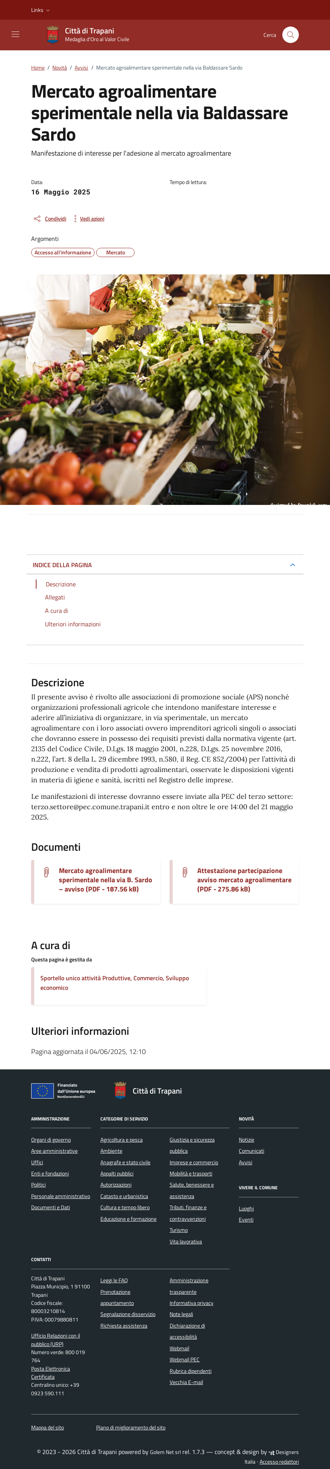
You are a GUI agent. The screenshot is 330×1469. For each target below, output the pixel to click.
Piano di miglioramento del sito (130, 1427)
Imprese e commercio (194, 1162)
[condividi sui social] (49, 218)
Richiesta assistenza (123, 1325)
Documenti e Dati (50, 1207)
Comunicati (251, 1151)
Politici (38, 1184)
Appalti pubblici (116, 1173)
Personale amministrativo (60, 1196)
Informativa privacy (191, 1303)
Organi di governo (51, 1139)
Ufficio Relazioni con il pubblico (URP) (55, 1339)
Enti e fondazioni (50, 1173)
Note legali (181, 1314)
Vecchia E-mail (186, 1382)
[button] (41, 10)
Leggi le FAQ (114, 1280)
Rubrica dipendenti (191, 1371)
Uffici (37, 1162)
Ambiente (111, 1151)
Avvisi (245, 1162)
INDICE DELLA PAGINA (62, 564)
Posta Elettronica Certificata (50, 1372)
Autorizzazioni (116, 1184)
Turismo (179, 1230)
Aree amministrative (54, 1151)
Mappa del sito (47, 1427)
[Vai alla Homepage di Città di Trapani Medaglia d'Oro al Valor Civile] (90, 35)
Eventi (246, 1219)
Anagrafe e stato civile (125, 1162)
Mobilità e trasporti (191, 1173)
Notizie (246, 1139)
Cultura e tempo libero (125, 1207)
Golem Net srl (165, 1452)
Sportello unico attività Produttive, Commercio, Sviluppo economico (114, 982)
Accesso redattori (279, 1461)
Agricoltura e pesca (121, 1139)
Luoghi (246, 1208)
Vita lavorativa (186, 1241)
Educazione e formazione (128, 1219)
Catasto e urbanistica (124, 1196)
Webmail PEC (185, 1359)
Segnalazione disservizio (127, 1314)
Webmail (179, 1348)
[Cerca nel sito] (290, 35)
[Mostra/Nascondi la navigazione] (15, 34)
